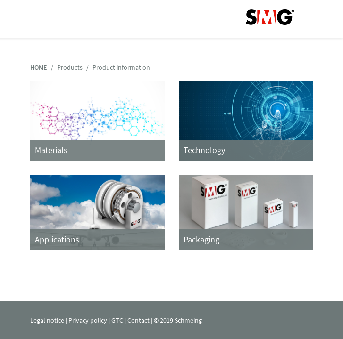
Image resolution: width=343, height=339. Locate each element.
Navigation (42, 19)
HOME (38, 67)
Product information (121, 67)
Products (70, 67)
